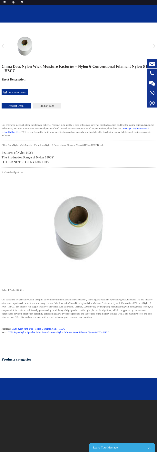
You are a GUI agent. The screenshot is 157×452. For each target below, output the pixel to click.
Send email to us (17, 92)
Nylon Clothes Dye (11, 132)
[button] (153, 46)
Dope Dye (126, 128)
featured (85, 23)
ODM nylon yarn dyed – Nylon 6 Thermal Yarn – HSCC (38, 328)
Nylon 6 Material (141, 128)
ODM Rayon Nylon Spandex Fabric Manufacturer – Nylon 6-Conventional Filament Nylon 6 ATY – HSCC (58, 332)
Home (70, 23)
